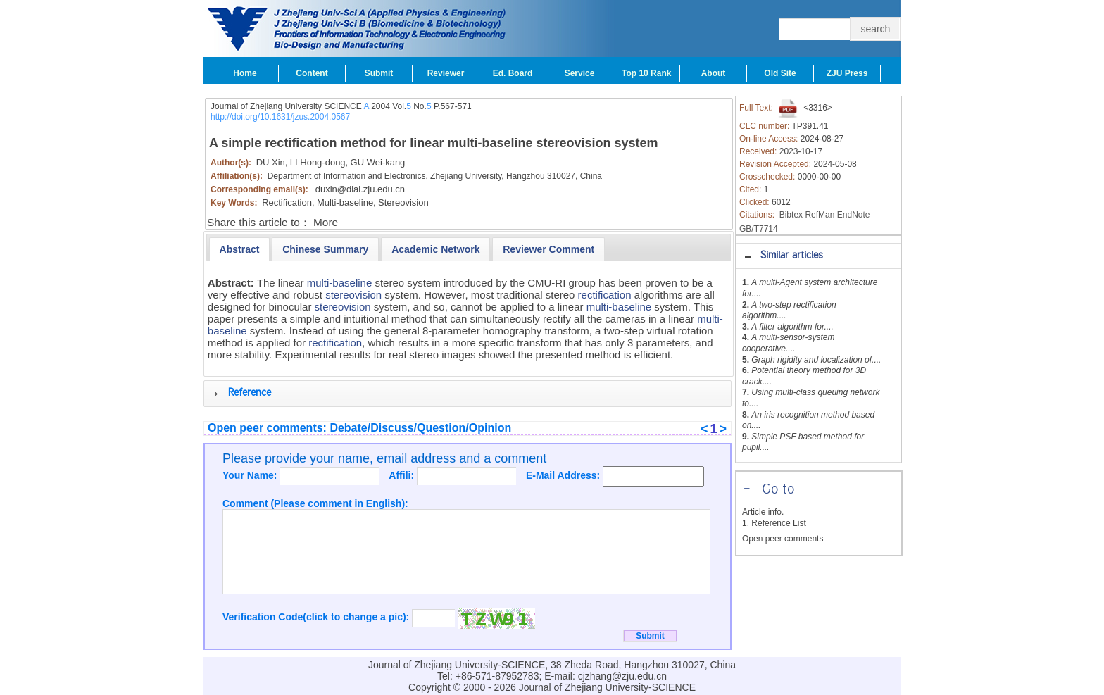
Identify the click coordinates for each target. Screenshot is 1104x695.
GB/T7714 (758, 229)
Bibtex (791, 215)
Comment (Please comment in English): (315, 503)
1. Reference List (774, 523)
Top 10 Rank (646, 73)
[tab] (818, 256)
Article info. (763, 512)
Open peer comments (782, 539)
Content (311, 73)
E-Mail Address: (564, 475)
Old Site (780, 73)
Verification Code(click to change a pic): (317, 616)
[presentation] (240, 249)
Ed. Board (513, 73)
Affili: (403, 475)
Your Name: (251, 475)
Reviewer (446, 73)
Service (580, 73)
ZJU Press (847, 73)
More (325, 222)
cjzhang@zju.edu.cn (622, 676)
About (713, 73)
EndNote (853, 215)
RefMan (819, 215)
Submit (379, 73)
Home (244, 73)
